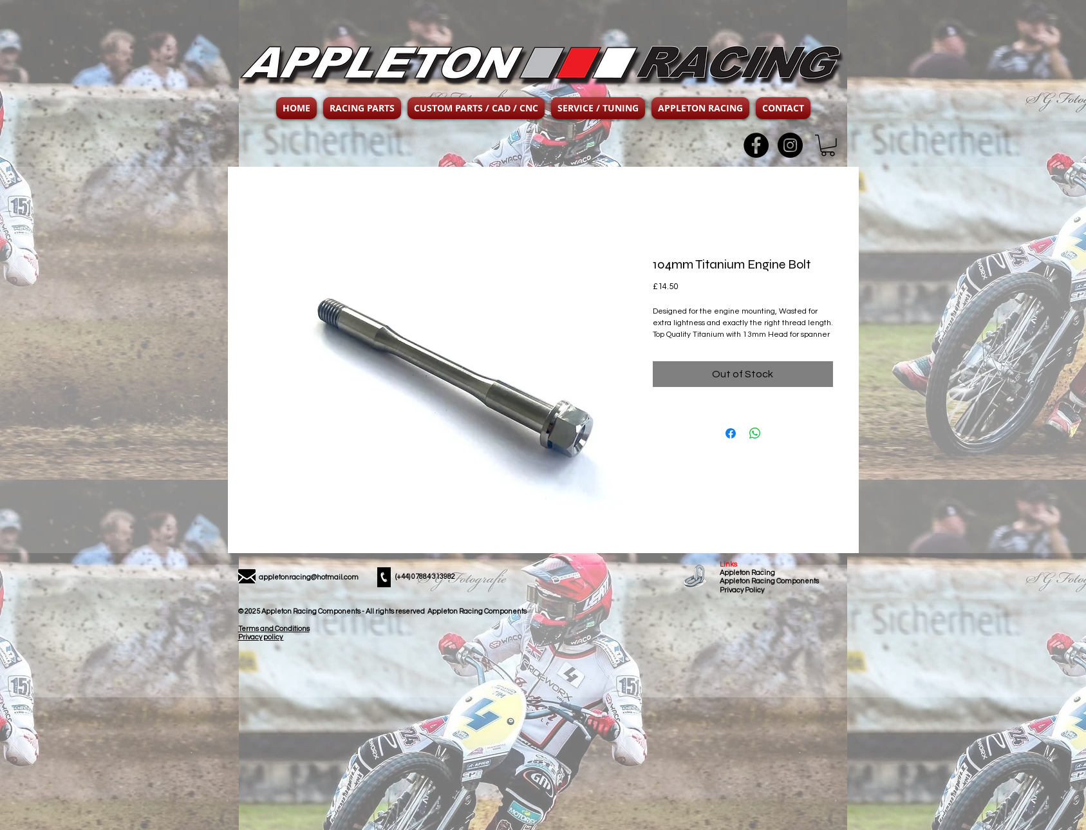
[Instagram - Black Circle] (790, 145)
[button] (362, 108)
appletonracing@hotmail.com (309, 577)
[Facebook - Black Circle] (756, 145)
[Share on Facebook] (730, 433)
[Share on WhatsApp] (755, 433)
